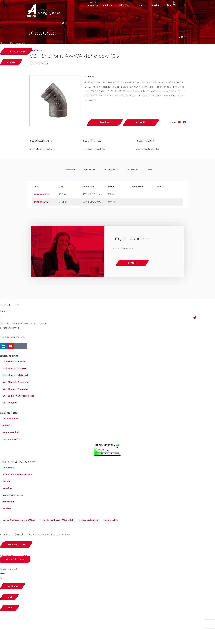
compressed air (11, 432)
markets (107, 5)
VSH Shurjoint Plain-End (15, 375)
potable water (10, 418)
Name (3, 311)
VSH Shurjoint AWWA (14, 362)
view (2, 573)
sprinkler (7, 425)
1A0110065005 (42, 202)
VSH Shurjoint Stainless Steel (18, 396)
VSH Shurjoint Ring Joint (16, 382)
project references (13, 495)
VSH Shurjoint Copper (14, 368)
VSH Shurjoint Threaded (15, 389)
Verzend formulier (15, 559)
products (93, 5)
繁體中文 (184, 37)
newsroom (8, 502)
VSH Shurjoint (10, 403)
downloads (8, 468)
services (156, 5)
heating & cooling (12, 439)
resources (141, 5)
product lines (9, 356)
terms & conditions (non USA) (19, 520)
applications (123, 5)
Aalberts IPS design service (17, 474)
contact (7, 509)
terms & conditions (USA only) (56, 520)
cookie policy (110, 520)
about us (170, 5)
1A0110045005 (42, 194)
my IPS (6, 481)
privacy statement (88, 520)
